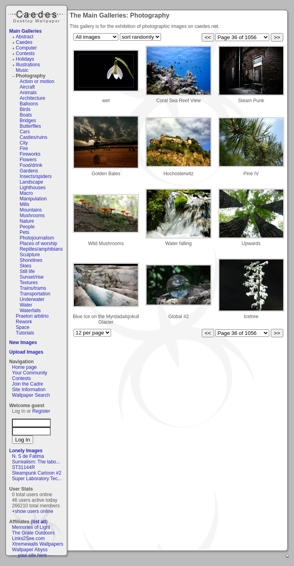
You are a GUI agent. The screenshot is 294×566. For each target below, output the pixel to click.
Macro (26, 193)
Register (41, 411)
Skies (25, 266)
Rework (24, 322)
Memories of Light (31, 527)
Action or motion (37, 81)
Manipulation (33, 199)
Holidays (25, 59)
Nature (27, 221)
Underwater (32, 299)
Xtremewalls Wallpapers (37, 544)
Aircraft (27, 87)
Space (23, 327)
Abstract (25, 37)
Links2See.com (28, 538)
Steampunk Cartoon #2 (36, 473)
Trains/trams (33, 288)
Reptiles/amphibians (41, 249)
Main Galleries (25, 31)
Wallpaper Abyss (30, 549)
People (27, 227)
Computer (26, 48)
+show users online (32, 511)
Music (22, 70)
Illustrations (28, 64)
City (24, 143)
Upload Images (26, 352)
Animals (28, 92)
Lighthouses (33, 187)
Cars (25, 132)
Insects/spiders (36, 176)
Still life (27, 271)
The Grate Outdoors (33, 533)
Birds (25, 109)
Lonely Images (25, 450)
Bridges (28, 120)
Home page (24, 367)
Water (26, 305)
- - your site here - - (32, 555)
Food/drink (31, 165)
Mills (24, 204)
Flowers (28, 159)
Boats (26, 115)
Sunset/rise (32, 277)
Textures (29, 282)
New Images (23, 342)
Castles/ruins (33, 137)
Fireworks (30, 154)
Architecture (32, 98)
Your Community (29, 373)
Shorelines (31, 260)
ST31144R (23, 467)
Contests (25, 53)
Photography (31, 76)
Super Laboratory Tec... (37, 478)
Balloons (29, 104)
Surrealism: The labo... (36, 462)
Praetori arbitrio (32, 316)
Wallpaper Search (31, 395)
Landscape (31, 182)
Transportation (35, 294)
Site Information (29, 389)
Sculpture (30, 254)
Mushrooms (32, 215)
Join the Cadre (27, 384)
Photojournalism (37, 238)
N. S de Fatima (28, 456)
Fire (24, 148)
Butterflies (30, 126)
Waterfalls (30, 310)
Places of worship (38, 243)
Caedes (37, 15)
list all (39, 521)
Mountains (31, 210)
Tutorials (25, 333)
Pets (24, 232)
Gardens (29, 171)
